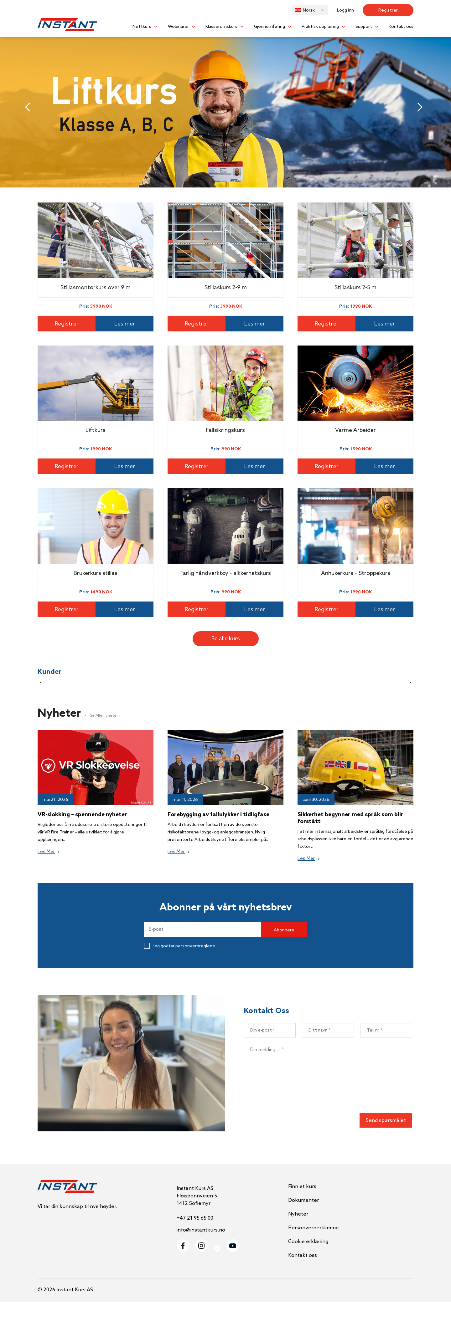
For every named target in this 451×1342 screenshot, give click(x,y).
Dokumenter (303, 1241)
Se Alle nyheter (104, 756)
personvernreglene (195, 986)
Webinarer (178, 26)
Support (363, 26)
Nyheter (298, 1254)
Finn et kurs (302, 1227)
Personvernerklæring (313, 1268)
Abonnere (284, 970)
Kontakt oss (401, 26)
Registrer (388, 10)
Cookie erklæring (308, 1282)
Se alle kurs (225, 638)
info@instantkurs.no (201, 1270)
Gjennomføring (269, 26)
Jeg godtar (179, 986)
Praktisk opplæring (320, 26)
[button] (310, 10)
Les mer (124, 323)
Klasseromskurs (221, 26)
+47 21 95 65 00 (195, 1259)
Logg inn (345, 10)
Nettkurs (141, 26)
